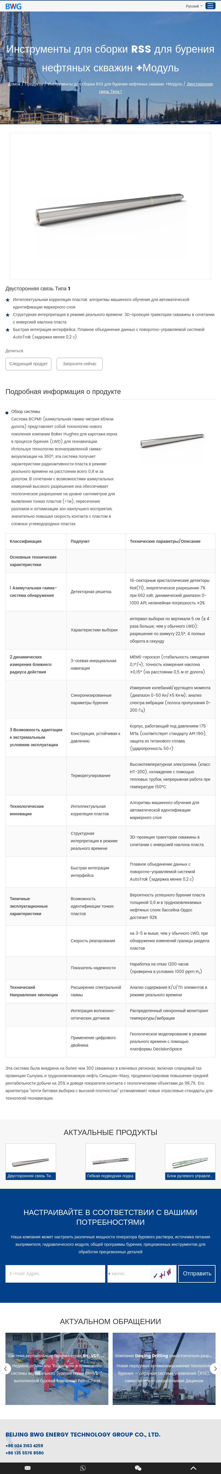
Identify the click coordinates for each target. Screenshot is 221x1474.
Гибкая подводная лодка (110, 1176)
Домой (15, 84)
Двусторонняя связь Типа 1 (31, 1176)
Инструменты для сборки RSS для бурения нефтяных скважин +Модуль (115, 84)
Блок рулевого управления (191, 1176)
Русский (192, 6)
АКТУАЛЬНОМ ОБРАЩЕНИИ (110, 1322)
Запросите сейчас (80, 364)
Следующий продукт (28, 364)
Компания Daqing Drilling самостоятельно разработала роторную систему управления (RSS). (164, 1356)
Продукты (34, 84)
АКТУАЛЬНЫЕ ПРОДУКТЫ (110, 1133)
